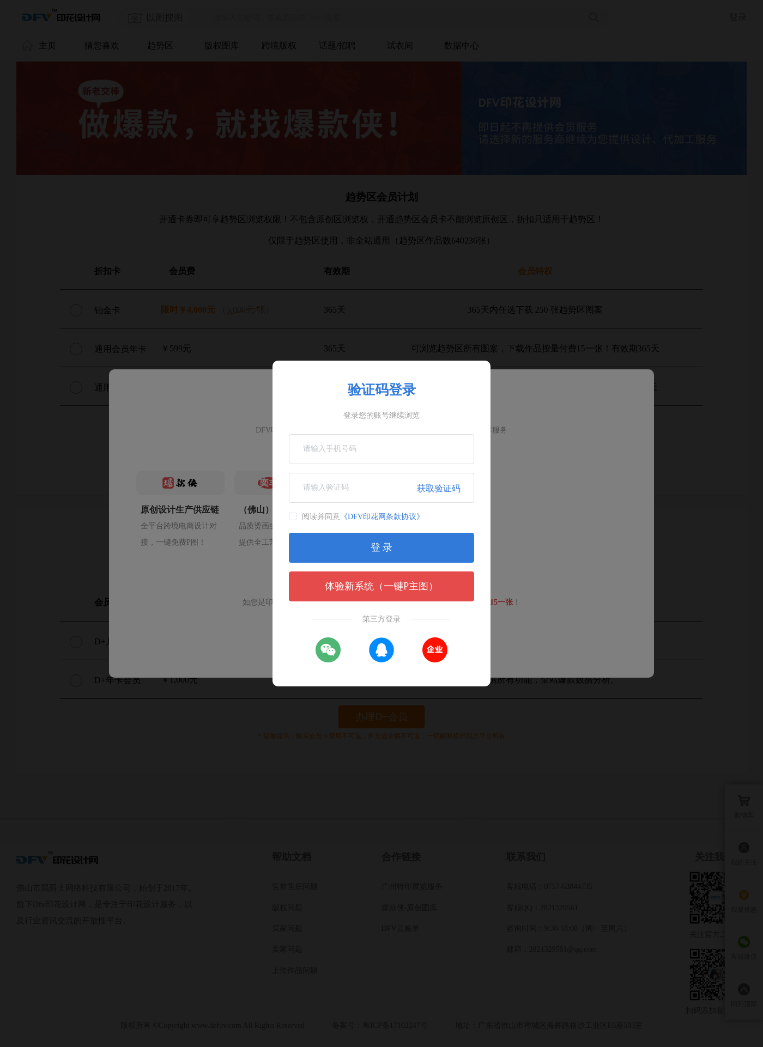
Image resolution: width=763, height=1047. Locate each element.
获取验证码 (439, 488)
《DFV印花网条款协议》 (382, 517)
